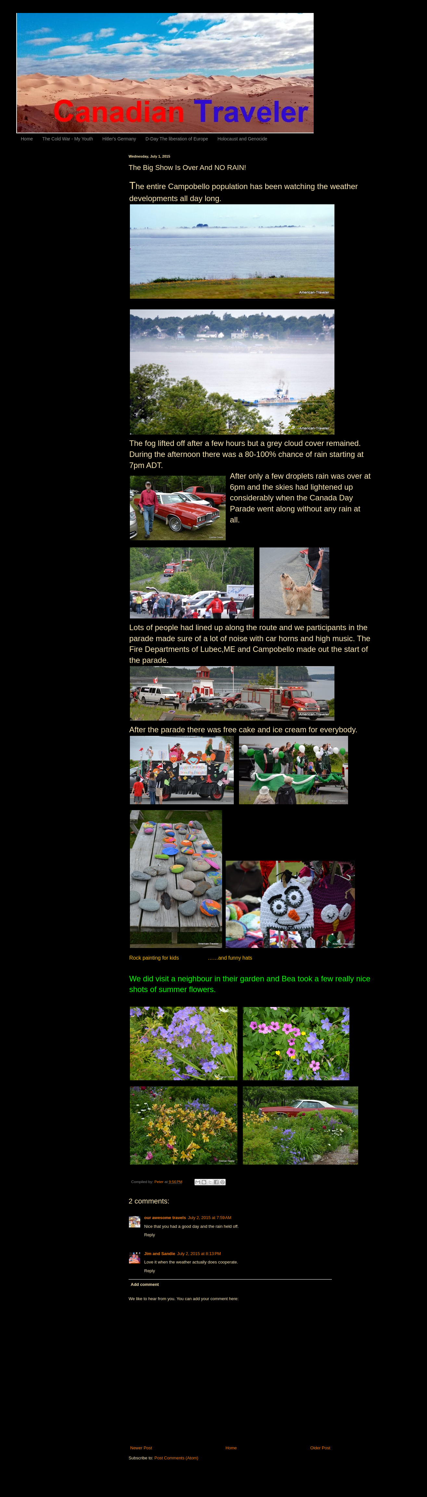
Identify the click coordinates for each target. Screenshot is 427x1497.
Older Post (320, 1447)
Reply (149, 1234)
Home (27, 138)
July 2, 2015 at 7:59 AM (210, 1217)
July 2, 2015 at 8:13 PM (199, 1253)
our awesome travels (165, 1217)
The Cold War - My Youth (67, 138)
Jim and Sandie (159, 1253)
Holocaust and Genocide (242, 138)
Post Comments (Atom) (176, 1457)
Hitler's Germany (119, 138)
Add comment (145, 1284)
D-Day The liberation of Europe (176, 138)
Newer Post (141, 1447)
